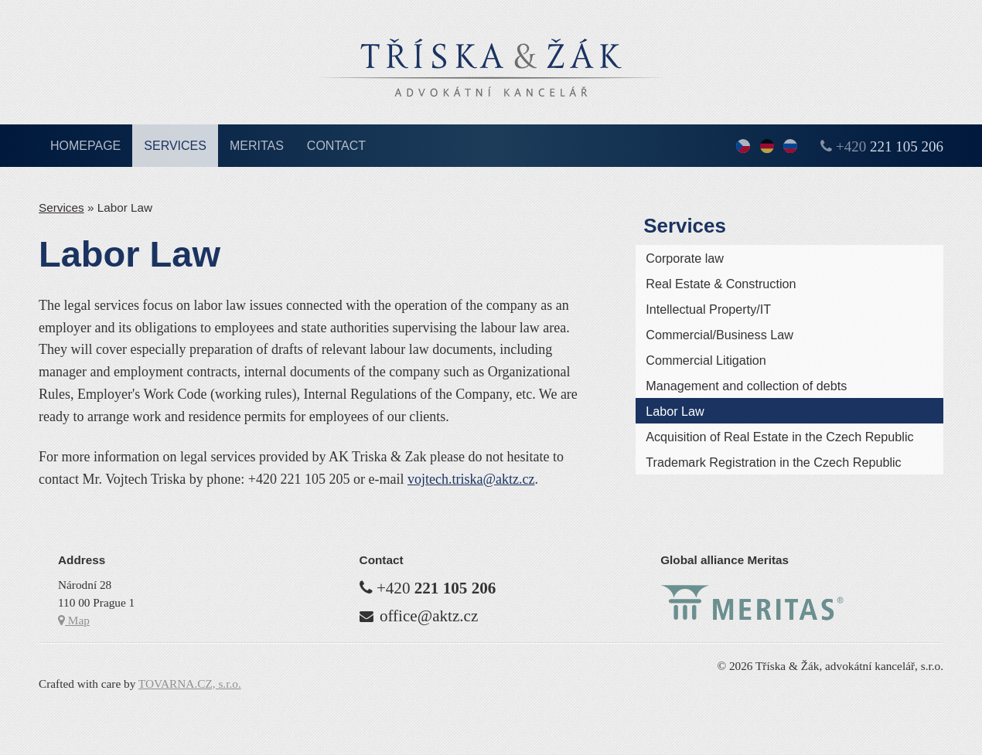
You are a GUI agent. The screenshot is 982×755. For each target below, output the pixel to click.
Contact (336, 145)
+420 (889, 146)
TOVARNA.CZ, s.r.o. (189, 683)
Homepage (85, 145)
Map (74, 620)
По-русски (790, 147)
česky (743, 147)
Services (175, 145)
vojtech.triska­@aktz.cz (471, 479)
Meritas (257, 145)
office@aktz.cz (429, 616)
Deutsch (767, 147)
